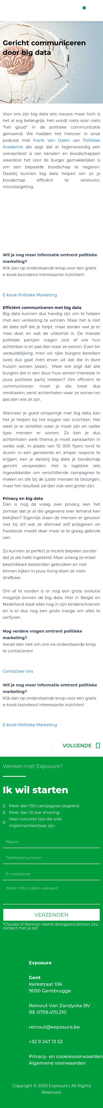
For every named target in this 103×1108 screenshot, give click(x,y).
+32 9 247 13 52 (46, 1041)
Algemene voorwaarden (57, 1063)
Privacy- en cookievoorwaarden (66, 1056)
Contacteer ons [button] (18, 671)
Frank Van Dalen (51, 140)
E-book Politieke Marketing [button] (30, 295)
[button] (84, 7)
